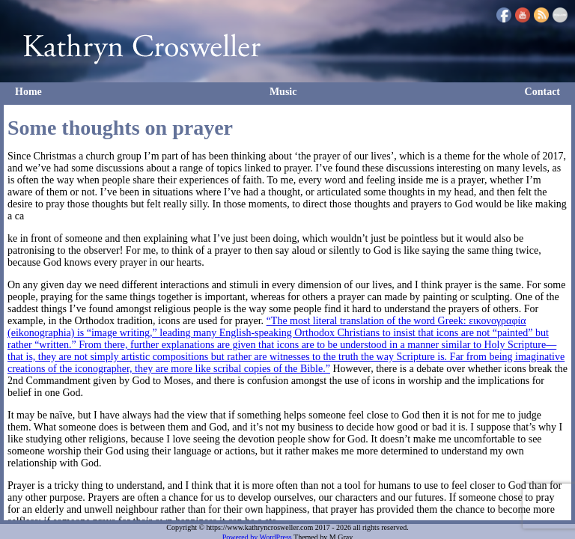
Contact (542, 91)
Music (283, 91)
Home (28, 91)
